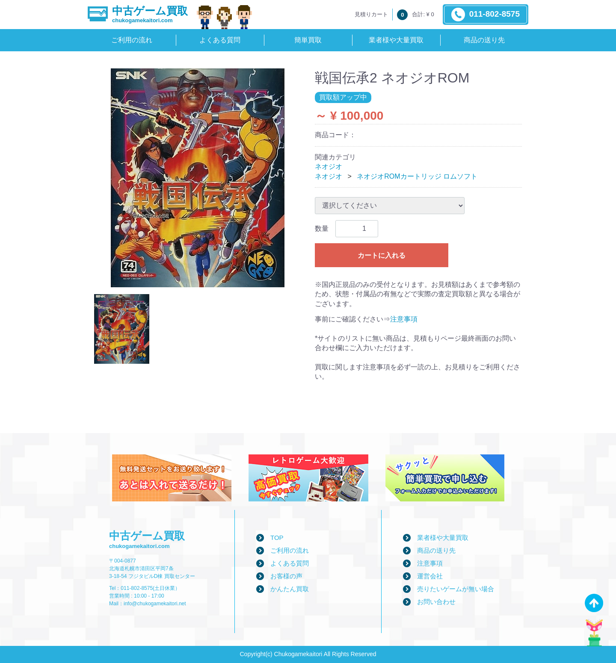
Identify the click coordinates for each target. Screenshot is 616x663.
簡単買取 (308, 40)
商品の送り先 (484, 40)
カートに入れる (382, 255)
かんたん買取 (289, 588)
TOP (277, 537)
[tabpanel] (197, 177)
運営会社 (430, 576)
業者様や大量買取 (396, 40)
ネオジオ (328, 166)
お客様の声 (286, 576)
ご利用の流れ (131, 40)
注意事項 (404, 319)
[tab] (121, 329)
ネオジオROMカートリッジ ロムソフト (417, 176)
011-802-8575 (485, 14)
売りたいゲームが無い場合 (455, 588)
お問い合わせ (436, 601)
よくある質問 (219, 40)
